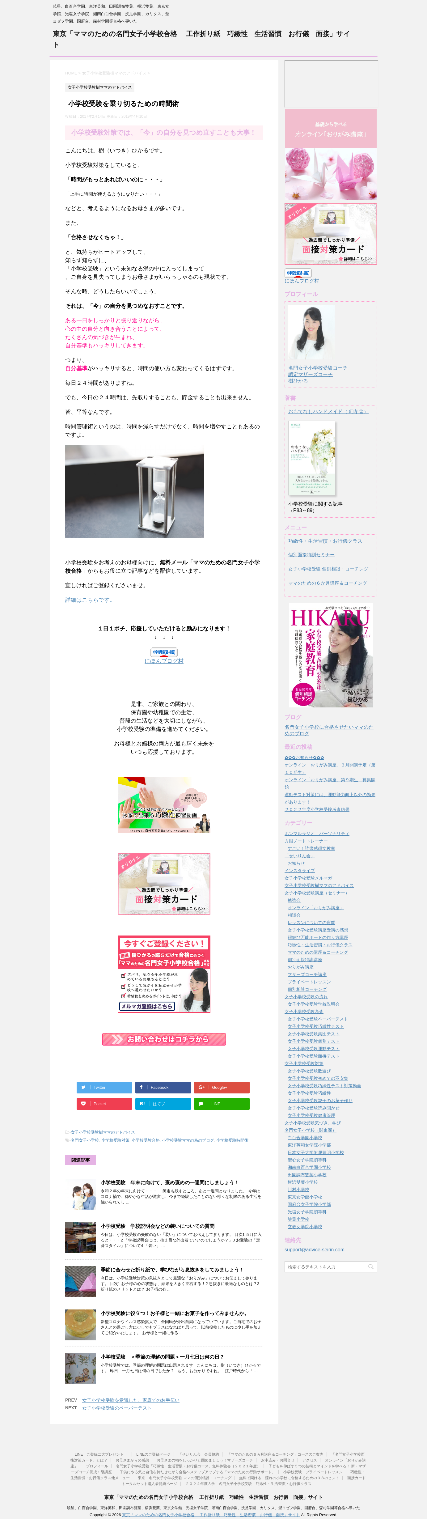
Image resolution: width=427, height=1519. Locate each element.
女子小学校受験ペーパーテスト (318, 1018)
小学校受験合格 (146, 1140)
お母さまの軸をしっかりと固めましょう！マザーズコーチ (205, 1459)
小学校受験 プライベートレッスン (313, 1471)
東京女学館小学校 (305, 1196)
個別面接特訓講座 (305, 959)
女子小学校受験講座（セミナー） (317, 892)
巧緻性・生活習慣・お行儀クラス (325, 541)
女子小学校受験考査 (304, 1011)
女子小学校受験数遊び (309, 1070)
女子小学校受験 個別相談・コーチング (328, 568)
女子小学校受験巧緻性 (309, 1093)
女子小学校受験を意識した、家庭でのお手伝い (131, 1400)
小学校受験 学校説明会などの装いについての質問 (157, 1226)
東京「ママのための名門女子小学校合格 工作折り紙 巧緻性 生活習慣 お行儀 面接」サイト (213, 1496)
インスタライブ (300, 870)
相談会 (294, 915)
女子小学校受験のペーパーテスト (117, 1408)
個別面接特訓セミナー (311, 554)
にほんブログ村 (164, 661)
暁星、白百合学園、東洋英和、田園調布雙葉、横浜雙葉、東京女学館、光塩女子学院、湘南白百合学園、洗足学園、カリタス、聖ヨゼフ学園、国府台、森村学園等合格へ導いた (213, 1507)
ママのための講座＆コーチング (318, 952)
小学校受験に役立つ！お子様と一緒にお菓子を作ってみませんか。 (175, 1313)
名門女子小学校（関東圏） (310, 1130)
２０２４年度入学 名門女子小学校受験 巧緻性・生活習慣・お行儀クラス (248, 1483)
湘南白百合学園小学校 (309, 1167)
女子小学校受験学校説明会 (314, 1004)
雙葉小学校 (298, 1219)
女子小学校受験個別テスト (314, 1041)
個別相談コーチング (307, 989)
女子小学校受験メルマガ (308, 878)
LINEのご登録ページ (153, 1453)
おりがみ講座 (301, 967)
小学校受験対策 (115, 1140)
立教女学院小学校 (305, 1226)
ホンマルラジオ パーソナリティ (317, 833)
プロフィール (97, 1465)
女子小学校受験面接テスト (314, 1056)
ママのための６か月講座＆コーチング (327, 583)
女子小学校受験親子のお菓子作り (320, 1100)
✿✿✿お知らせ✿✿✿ (304, 757)
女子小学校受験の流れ (306, 996)
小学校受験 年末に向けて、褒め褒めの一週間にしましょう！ (170, 1182)
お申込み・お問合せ (277, 1459)
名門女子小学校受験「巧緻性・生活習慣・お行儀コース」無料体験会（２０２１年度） (188, 1465)
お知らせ (296, 863)
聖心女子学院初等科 (307, 1159)
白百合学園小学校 (305, 1137)
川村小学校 (298, 1189)
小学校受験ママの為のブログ (188, 1140)
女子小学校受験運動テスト (314, 1048)
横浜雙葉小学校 (303, 1182)
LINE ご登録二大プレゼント (102, 1453)
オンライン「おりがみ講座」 (316, 907)
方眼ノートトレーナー (306, 840)
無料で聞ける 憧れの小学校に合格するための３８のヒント (289, 1477)
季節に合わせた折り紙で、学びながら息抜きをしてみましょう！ (172, 1269)
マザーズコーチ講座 (307, 974)
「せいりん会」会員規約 (198, 1453)
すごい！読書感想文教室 (311, 848)
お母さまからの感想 (132, 1459)
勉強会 (294, 900)
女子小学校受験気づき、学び (313, 1122)
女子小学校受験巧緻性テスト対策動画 (324, 1085)
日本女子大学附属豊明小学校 (316, 1152)
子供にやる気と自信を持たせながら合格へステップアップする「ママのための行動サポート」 (197, 1471)
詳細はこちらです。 (90, 600)
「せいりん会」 (300, 855)
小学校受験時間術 (232, 1140)
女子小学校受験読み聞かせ (314, 1107)
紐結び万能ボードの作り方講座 (318, 937)
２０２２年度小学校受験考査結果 (317, 809)
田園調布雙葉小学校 (307, 1174)
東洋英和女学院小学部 (309, 1145)
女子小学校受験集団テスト (314, 1033)
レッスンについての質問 (311, 922)
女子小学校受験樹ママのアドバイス (103, 1132)
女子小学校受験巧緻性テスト (316, 1026)
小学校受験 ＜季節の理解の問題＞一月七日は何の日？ (162, 1357)
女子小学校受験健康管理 (311, 1115)
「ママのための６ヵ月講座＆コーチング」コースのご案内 (275, 1453)
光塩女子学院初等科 (307, 1211)
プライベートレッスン (309, 981)
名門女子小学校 (85, 1140)
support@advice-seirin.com (315, 1249)
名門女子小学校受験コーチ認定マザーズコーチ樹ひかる (318, 369)
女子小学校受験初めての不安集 (318, 1078)
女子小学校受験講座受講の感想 (318, 929)
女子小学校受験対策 (304, 1063)
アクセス (309, 1459)
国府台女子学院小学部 (309, 1204)
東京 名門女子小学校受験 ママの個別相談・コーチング (184, 1477)
